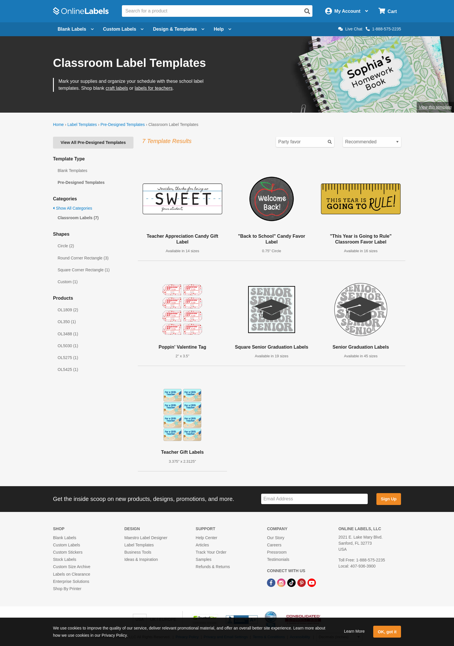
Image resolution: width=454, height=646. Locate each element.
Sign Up (388, 499)
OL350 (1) (67, 321)
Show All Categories (72, 208)
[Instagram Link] (282, 582)
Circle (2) (66, 246)
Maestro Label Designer (145, 537)
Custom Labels (66, 545)
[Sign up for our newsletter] (314, 499)
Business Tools (137, 552)
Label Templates (82, 124)
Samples (203, 559)
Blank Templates (72, 170)
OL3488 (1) (68, 334)
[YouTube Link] (311, 582)
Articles (202, 545)
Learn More (354, 631)
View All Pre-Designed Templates (93, 142)
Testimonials (278, 559)
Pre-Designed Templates (122, 124)
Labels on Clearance (71, 574)
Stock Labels (64, 559)
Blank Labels (64, 537)
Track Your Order (211, 552)
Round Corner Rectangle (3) (83, 258)
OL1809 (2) (68, 310)
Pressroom (277, 552)
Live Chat (350, 29)
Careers (274, 545)
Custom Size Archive (71, 566)
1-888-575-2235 (383, 29)
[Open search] (307, 11)
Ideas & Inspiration (141, 559)
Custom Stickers (68, 552)
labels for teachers (154, 88)
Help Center (206, 537)
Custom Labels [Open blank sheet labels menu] (123, 29)
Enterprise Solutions (71, 581)
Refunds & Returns (213, 566)
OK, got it (387, 631)
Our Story (275, 537)
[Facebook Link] (272, 582)
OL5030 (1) (68, 345)
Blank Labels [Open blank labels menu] (76, 29)
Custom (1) (68, 281)
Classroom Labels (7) (78, 217)
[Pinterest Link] (302, 582)
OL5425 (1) (68, 369)
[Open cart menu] (387, 11)
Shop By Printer (67, 588)
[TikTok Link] (292, 582)
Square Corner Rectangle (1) (84, 270)
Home (58, 124)
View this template (435, 107)
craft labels (117, 88)
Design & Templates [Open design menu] (178, 29)
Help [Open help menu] (222, 29)
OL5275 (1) (68, 357)
